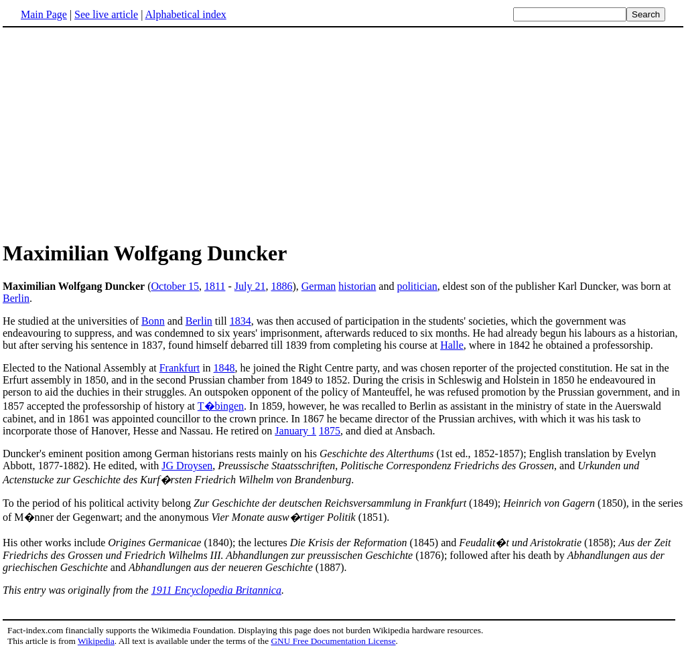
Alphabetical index (185, 14)
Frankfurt (179, 368)
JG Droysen (186, 465)
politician (417, 286)
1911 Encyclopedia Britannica (216, 590)
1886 (281, 286)
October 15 (175, 286)
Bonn (153, 321)
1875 (329, 430)
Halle (452, 345)
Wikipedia (96, 641)
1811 (214, 286)
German (318, 286)
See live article (106, 14)
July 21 (250, 286)
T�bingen (221, 406)
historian (357, 286)
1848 (224, 368)
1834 (240, 321)
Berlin (16, 298)
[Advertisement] (115, 133)
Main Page (44, 14)
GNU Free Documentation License (333, 641)
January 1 (295, 430)
